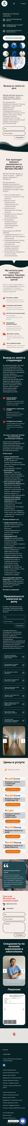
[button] (5, 741)
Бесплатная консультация (14, 38)
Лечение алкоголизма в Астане (11, 1095)
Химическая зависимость (9, 1118)
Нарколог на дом (7, 1115)
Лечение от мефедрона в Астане (11, 1105)
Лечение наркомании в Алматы (11, 1080)
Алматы (23, 3)
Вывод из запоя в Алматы (9, 1075)
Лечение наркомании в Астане (10, 1102)
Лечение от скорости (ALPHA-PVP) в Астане (14, 1108)
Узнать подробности (13, 789)
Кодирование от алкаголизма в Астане (12, 1100)
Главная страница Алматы (9, 1070)
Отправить (20, 137)
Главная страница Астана (9, 1092)
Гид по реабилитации (8, 1112)
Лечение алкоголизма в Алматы (11, 1072)
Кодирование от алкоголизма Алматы (12, 1077)
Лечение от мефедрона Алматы (11, 1083)
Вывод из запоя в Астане (9, 1097)
